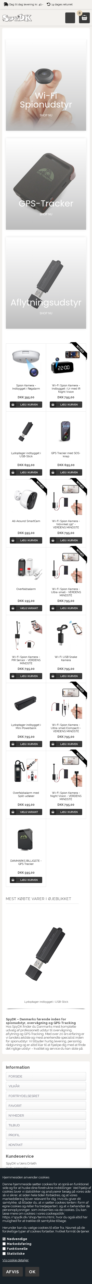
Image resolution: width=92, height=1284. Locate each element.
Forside (15, 1076)
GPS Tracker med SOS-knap (65, 455)
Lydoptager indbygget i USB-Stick (26, 455)
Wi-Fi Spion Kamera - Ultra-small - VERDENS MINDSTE (66, 592)
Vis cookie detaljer (15, 1260)
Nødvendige (17, 1239)
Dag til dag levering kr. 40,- (26, 4)
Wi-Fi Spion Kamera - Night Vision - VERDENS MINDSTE (65, 796)
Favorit (15, 1106)
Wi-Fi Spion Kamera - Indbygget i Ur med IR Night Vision (66, 388)
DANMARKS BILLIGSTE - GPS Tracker (26, 862)
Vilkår (14, 1086)
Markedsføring (19, 1244)
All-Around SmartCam (26, 521)
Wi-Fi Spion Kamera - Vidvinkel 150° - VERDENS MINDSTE (66, 524)
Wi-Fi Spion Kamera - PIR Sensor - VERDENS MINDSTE (26, 660)
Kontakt (16, 1145)
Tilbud (14, 1125)
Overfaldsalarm (26, 589)
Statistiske (16, 1253)
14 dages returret (62, 4)
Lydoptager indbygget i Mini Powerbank (26, 726)
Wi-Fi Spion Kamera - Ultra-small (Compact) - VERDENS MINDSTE (66, 728)
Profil (14, 1135)
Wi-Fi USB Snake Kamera (66, 658)
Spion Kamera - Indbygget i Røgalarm (26, 387)
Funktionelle (17, 1249)
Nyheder (16, 1115)
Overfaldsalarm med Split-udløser (26, 794)
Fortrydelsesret (24, 1096)
